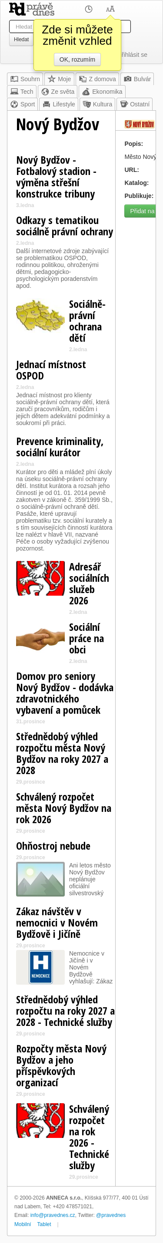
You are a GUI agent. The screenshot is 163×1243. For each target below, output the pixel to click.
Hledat (21, 39)
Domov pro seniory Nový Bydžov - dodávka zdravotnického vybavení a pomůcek (64, 693)
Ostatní (135, 104)
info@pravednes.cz (52, 1215)
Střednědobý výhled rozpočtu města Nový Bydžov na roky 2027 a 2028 (62, 753)
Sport (22, 104)
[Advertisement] (81, 303)
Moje (59, 79)
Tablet (44, 1224)
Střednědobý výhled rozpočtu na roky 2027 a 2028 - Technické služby (65, 1010)
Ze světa (58, 91)
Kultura (97, 104)
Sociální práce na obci (86, 638)
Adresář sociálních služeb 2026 (89, 583)
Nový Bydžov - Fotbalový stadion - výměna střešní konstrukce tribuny (56, 176)
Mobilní (22, 1224)
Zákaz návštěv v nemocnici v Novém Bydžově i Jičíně (57, 922)
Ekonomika (102, 91)
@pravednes (111, 1215)
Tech (21, 91)
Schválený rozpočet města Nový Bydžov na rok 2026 (63, 807)
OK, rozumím (77, 59)
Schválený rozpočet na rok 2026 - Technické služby (89, 1136)
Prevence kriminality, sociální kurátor (59, 446)
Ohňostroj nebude (53, 845)
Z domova (97, 79)
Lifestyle (58, 104)
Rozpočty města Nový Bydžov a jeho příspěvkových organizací (61, 1065)
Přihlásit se (132, 54)
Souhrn (25, 79)
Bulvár (137, 79)
